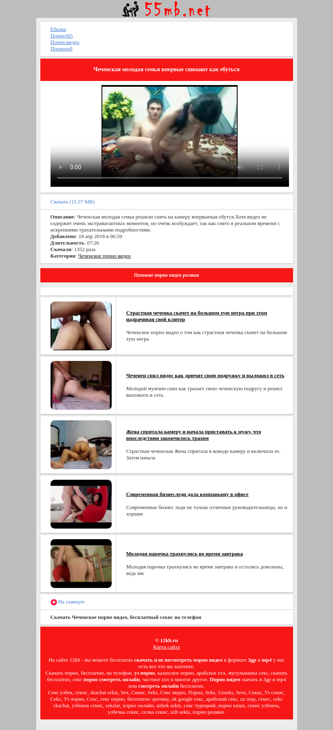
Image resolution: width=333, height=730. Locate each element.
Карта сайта (166, 647)
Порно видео (65, 42)
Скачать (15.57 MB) (73, 202)
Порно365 (62, 36)
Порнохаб (62, 49)
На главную (68, 602)
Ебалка (58, 29)
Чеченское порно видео (104, 256)
